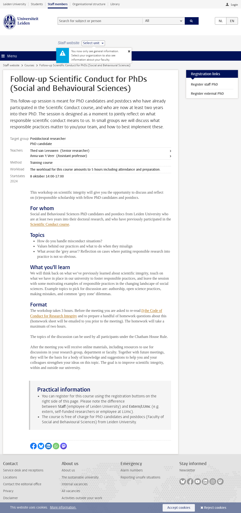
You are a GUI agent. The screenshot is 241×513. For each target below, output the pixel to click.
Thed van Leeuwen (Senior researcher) (59, 151)
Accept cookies (178, 507)
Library (115, 4)
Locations (10, 477)
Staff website (11, 65)
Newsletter (187, 470)
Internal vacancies (75, 484)
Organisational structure (88, 4)
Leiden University (14, 4)
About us (68, 470)
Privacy (8, 491)
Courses (29, 65)
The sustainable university (80, 477)
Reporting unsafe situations (140, 477)
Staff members (58, 4)
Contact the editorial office (22, 484)
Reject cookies (215, 507)
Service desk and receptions (23, 470)
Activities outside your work (82, 498)
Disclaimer (10, 498)
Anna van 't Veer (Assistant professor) (58, 156)
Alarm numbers (131, 470)
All (147, 21)
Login (234, 5)
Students (37, 4)
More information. (63, 507)
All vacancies (71, 491)
